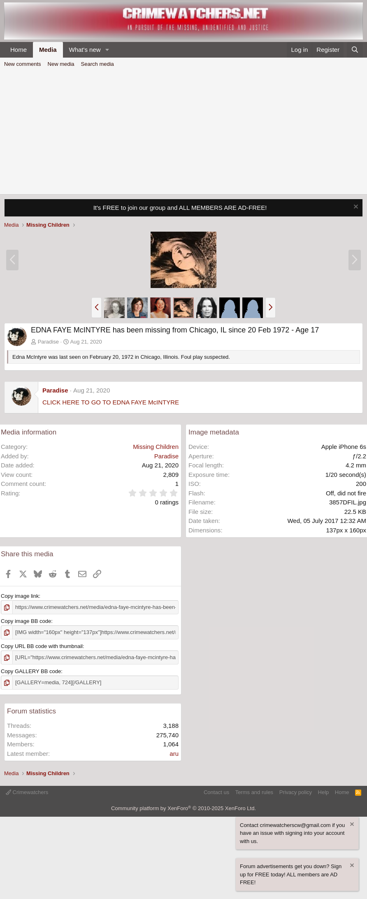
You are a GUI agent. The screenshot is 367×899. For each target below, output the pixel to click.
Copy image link (20, 596)
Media (48, 49)
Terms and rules (254, 792)
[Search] (355, 50)
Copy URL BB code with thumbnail (42, 646)
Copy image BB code (26, 621)
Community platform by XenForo (183, 808)
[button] (107, 50)
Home (18, 49)
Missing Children (156, 446)
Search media (97, 64)
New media (61, 64)
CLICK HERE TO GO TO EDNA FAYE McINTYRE (110, 402)
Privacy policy (295, 792)
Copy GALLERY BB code (31, 671)
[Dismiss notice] (354, 207)
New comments (22, 64)
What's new (85, 49)
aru (174, 753)
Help (323, 792)
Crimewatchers (27, 792)
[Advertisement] (183, 132)
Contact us (216, 792)
